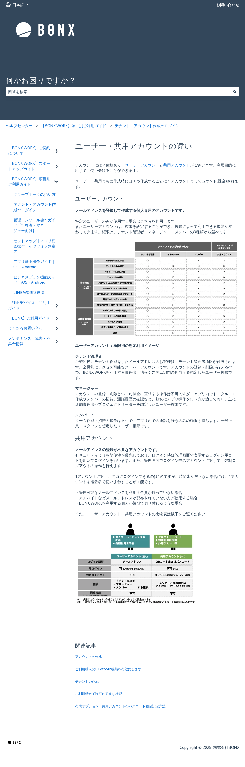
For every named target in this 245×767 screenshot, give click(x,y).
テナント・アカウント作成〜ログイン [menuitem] (34, 207)
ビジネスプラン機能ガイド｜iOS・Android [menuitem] (34, 279)
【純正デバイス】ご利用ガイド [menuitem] (29, 305)
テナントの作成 (87, 681)
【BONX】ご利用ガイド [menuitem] (29, 318)
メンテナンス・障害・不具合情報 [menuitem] (29, 341)
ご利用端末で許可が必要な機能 (98, 693)
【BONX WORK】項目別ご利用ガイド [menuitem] (29, 181)
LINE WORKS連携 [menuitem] (28, 292)
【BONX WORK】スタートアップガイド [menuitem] (29, 166)
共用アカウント (176, 165)
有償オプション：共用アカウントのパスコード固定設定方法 (120, 706)
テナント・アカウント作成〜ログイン (147, 125)
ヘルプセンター (19, 125)
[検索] (234, 91)
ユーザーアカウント (142, 165)
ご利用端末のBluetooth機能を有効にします (108, 669)
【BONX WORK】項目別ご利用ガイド (73, 125)
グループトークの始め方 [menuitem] (34, 194)
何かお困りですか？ (41, 80)
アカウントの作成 (88, 656)
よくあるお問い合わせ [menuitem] (27, 328)
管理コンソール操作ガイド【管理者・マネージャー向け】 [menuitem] (34, 225)
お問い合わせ (227, 4)
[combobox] (118, 91)
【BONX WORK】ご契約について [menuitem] (29, 150)
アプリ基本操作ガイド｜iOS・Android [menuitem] (35, 264)
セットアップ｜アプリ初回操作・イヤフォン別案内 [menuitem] (34, 246)
